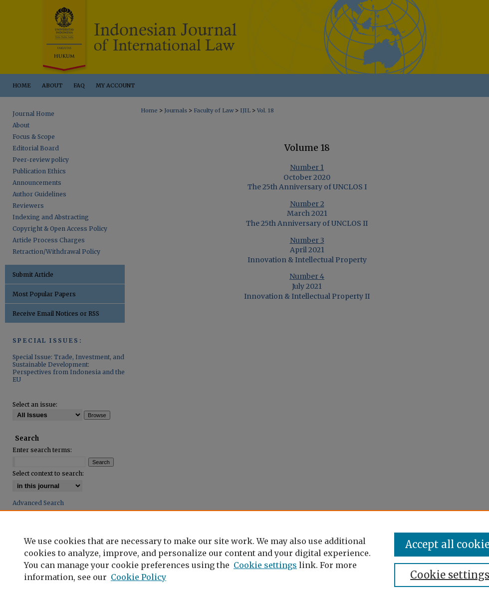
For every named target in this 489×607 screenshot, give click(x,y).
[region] (244, 558)
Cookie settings (265, 565)
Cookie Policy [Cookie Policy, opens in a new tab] (138, 577)
